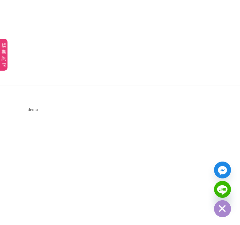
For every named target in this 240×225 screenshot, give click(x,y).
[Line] (222, 189)
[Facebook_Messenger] (222, 170)
